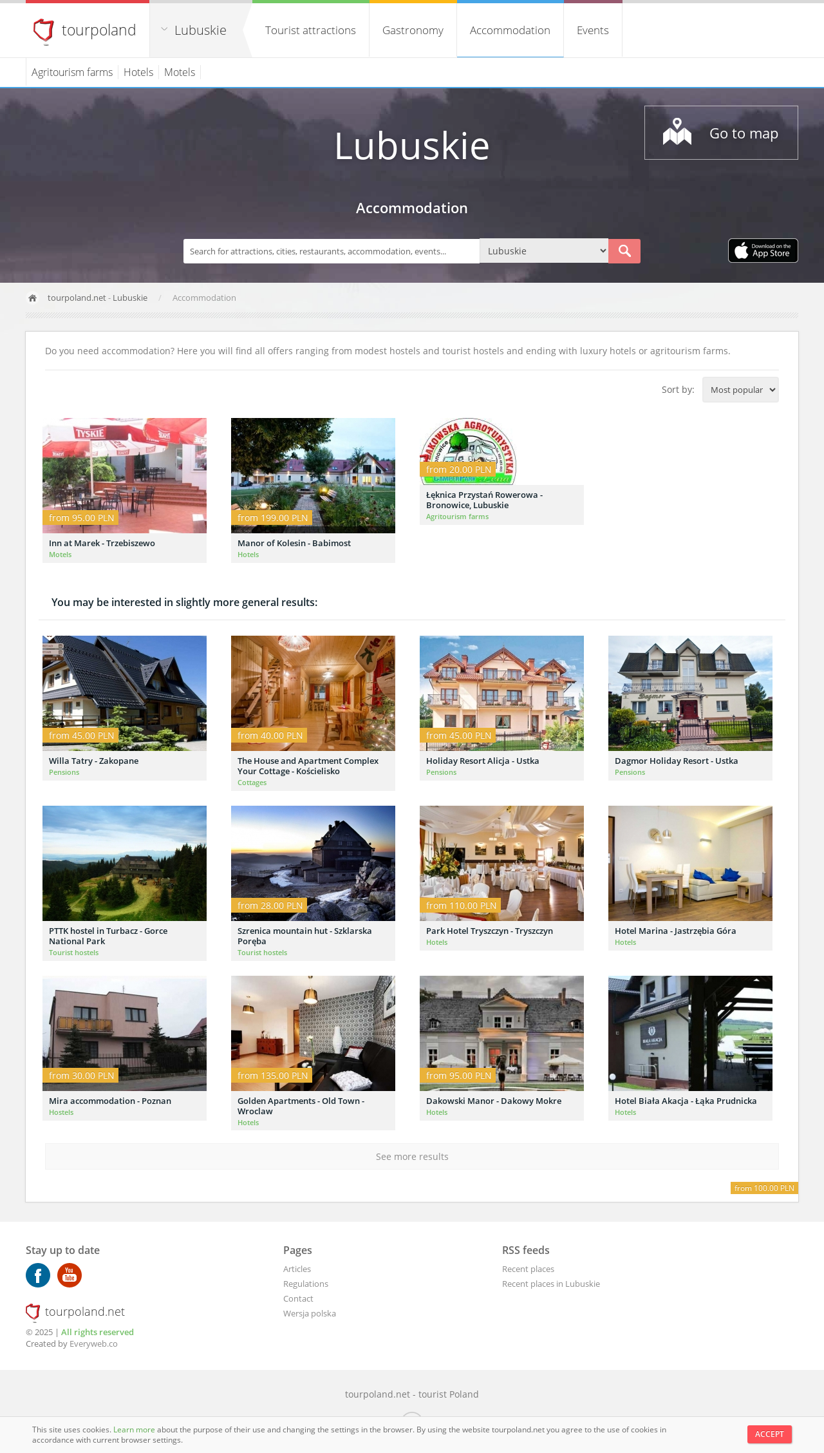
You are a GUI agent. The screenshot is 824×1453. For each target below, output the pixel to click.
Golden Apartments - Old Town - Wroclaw (301, 1106)
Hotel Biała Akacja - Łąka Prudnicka (686, 1101)
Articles (297, 1269)
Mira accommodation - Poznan (110, 1101)
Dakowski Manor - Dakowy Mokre (493, 1101)
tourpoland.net (77, 297)
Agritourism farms (72, 72)
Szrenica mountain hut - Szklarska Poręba (305, 936)
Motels (179, 72)
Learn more (135, 1429)
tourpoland (99, 29)
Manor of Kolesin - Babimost (294, 543)
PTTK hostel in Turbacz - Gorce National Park (108, 936)
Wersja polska (309, 1313)
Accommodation (510, 30)
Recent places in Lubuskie (551, 1283)
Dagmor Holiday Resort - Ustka (676, 760)
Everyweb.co (94, 1343)
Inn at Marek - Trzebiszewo (102, 543)
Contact (298, 1298)
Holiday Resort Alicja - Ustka (482, 760)
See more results (412, 1156)
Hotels (138, 72)
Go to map (743, 132)
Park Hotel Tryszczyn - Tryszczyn (489, 931)
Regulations (305, 1283)
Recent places (528, 1269)
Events (593, 30)
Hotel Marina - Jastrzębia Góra (675, 931)
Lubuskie (200, 30)
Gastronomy (413, 30)
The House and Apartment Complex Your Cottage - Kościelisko (308, 765)
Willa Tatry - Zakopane (93, 760)
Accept (769, 1434)
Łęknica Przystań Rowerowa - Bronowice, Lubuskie (484, 499)
